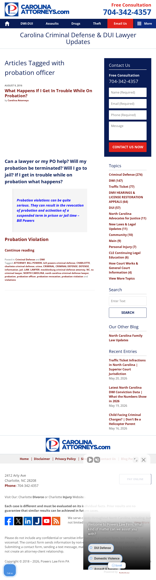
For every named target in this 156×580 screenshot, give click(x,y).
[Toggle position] (136, 460)
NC (88, 269)
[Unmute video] (89, 460)
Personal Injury (122, 247)
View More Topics (122, 278)
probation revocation (48, 276)
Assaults (52, 23)
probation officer (26, 276)
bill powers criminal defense (59, 263)
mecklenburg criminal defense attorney (63, 269)
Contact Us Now (127, 147)
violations (10, 279)
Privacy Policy (65, 459)
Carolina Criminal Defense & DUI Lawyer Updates (37, 9)
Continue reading (19, 250)
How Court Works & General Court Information (123, 267)
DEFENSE (84, 266)
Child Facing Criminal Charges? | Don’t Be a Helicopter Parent (125, 419)
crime (39, 266)
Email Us (120, 23)
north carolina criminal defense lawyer (67, 273)
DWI (42, 259)
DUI (114, 208)
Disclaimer (42, 459)
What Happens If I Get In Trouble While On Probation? (48, 93)
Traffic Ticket (121, 187)
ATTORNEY (20, 263)
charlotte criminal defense (19, 266)
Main (115, 241)
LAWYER (35, 269)
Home (4, 23)
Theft (97, 23)
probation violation (72, 276)
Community (121, 235)
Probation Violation (27, 239)
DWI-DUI (27, 23)
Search (127, 312)
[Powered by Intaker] (123, 572)
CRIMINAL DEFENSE (67, 266)
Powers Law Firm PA (55, 561)
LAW (26, 269)
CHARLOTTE (83, 263)
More (148, 23)
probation (10, 276)
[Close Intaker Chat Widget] (144, 460)
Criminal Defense (25, 259)
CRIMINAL (48, 266)
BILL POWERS (34, 263)
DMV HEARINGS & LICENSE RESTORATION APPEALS (126, 197)
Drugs (75, 23)
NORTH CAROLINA (33, 273)
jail (21, 269)
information (11, 269)
